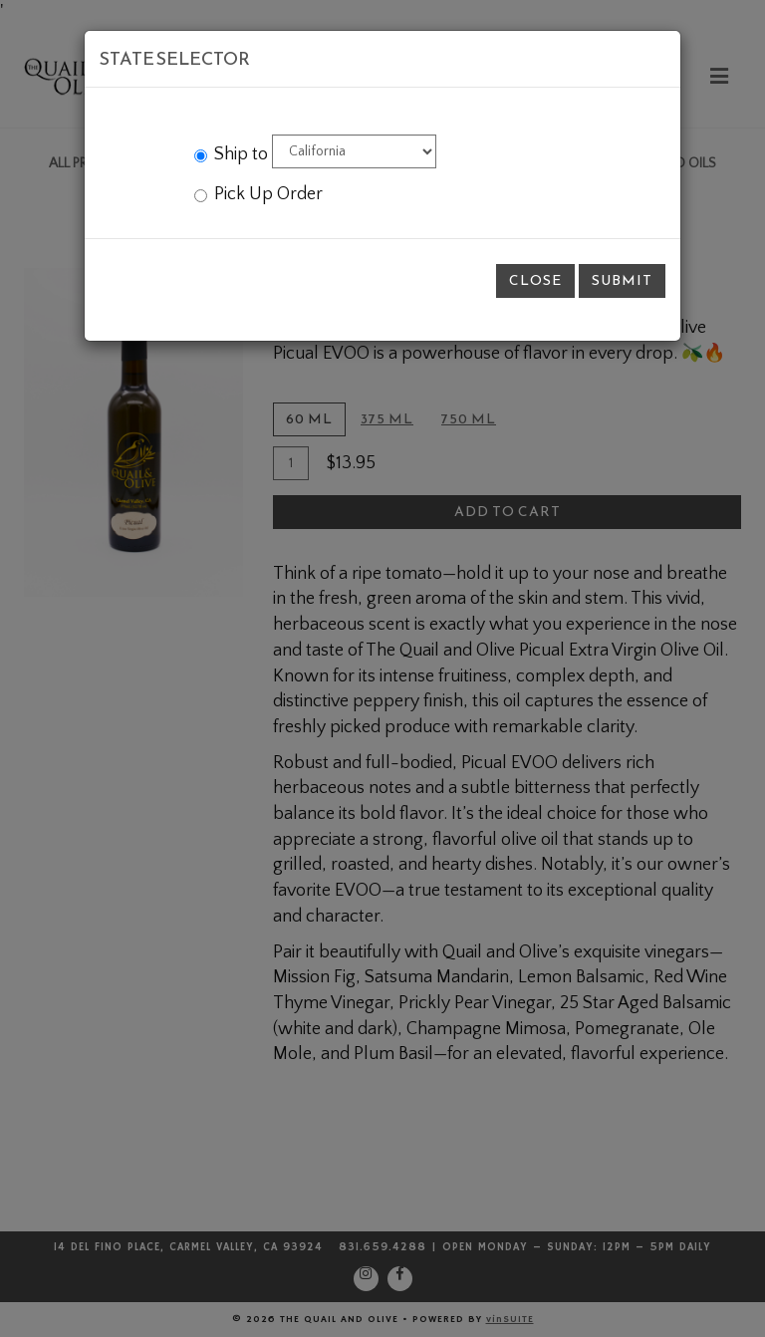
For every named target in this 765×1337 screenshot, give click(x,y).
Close (535, 280)
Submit (622, 280)
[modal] (382, 668)
